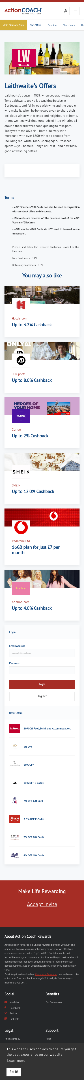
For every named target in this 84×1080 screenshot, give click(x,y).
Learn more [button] (16, 1060)
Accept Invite (42, 904)
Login (42, 684)
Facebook (12, 1007)
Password (14, 663)
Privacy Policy (12, 1038)
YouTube (11, 1002)
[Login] (66, 11)
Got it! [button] (13, 1072)
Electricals (69, 25)
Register (42, 696)
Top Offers (35, 25)
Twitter (11, 1013)
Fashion (51, 25)
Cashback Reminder (46, 974)
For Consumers (53, 1002)
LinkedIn (11, 1018)
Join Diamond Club (13, 25)
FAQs (48, 1038)
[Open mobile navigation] (76, 11)
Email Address (17, 645)
